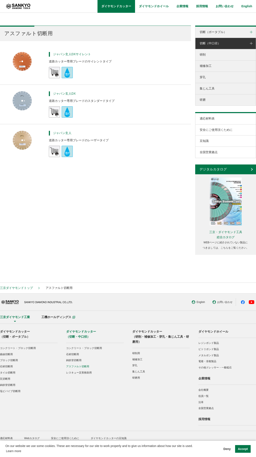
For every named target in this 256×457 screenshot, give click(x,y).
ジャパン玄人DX (64, 93)
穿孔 (203, 77)
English (192, 302)
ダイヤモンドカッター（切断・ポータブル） (15, 334)
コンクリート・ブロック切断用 (18, 348)
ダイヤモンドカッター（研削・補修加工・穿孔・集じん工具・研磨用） (160, 336)
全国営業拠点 (209, 152)
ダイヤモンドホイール (213, 331)
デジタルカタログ (213, 169)
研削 (203, 54)
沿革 (201, 402)
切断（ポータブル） (213, 32)
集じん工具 (207, 88)
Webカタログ (31, 438)
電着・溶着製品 (207, 361)
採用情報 (204, 419)
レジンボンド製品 (208, 343)
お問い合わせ (216, 302)
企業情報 (204, 378)
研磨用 (136, 377)
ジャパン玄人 (62, 133)
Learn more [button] (13, 451)
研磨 (203, 99)
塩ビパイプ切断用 (10, 391)
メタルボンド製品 (208, 355)
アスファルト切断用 (77, 366)
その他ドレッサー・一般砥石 (215, 367)
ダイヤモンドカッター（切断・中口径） (81, 334)
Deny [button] (227, 449)
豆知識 (204, 141)
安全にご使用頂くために (216, 129)
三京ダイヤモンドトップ (16, 288)
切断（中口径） (210, 43)
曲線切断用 (6, 354)
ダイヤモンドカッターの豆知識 (109, 438)
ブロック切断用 (9, 360)
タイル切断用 (7, 372)
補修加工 (206, 66)
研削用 (136, 353)
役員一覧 (203, 396)
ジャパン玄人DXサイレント (72, 54)
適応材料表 (207, 118)
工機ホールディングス (58, 317)
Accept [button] (243, 449)
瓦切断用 (5, 378)
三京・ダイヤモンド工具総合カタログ (225, 234)
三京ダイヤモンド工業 (15, 317)
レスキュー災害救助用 (79, 372)
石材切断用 (6, 366)
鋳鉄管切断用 (7, 384)
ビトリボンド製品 (208, 349)
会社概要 (203, 389)
